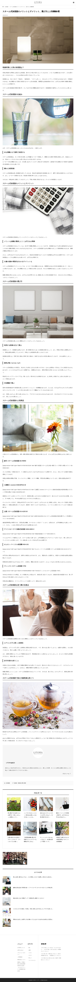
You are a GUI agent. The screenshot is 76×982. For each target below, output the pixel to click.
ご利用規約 (19, 957)
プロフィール (65, 773)
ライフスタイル (31, 960)
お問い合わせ (20, 950)
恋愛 (29, 950)
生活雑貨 (8, 783)
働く (29, 947)
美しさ (30, 957)
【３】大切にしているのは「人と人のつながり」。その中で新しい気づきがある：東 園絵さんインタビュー (51, 949)
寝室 (25, 783)
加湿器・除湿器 (17, 783)
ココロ (30, 952)
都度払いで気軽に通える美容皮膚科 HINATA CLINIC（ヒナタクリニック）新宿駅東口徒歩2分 (21, 967)
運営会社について (21, 959)
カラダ (30, 955)
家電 (22, 783)
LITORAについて (21, 947)
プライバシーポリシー (21, 953)
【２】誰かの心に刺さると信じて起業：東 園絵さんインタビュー (51, 958)
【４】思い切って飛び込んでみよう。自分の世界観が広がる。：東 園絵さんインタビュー (51, 954)
